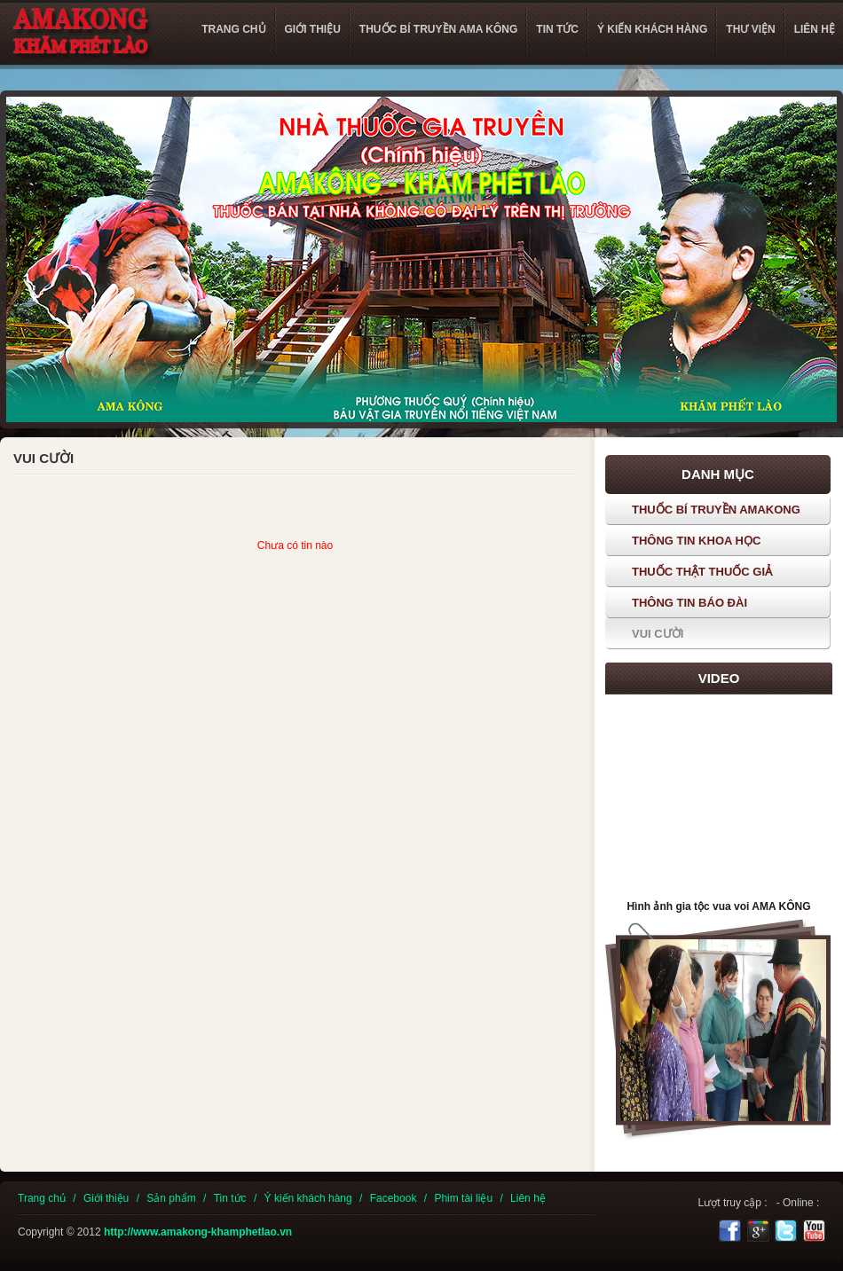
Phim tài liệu (463, 1198)
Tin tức (230, 1198)
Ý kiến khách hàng (308, 1198)
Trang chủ (42, 1198)
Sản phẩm (170, 1198)
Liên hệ (528, 1198)
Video (719, 678)
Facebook (393, 1198)
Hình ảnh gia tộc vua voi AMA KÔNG (718, 906)
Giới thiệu (106, 1198)
